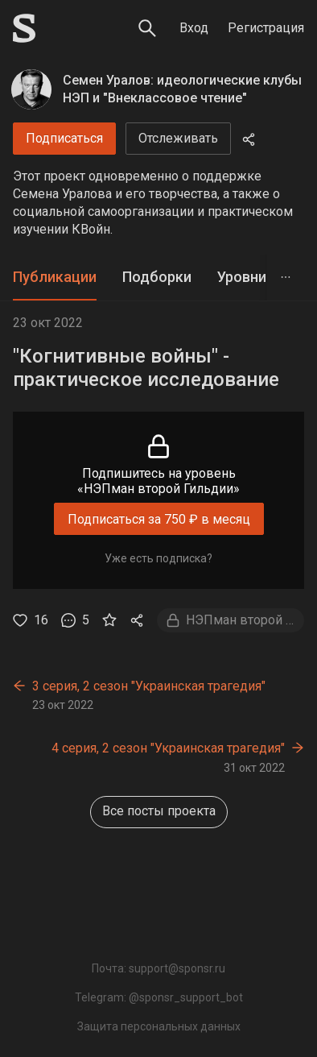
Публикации (55, 276)
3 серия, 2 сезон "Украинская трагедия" (149, 686)
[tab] (55, 277)
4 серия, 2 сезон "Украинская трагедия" (168, 748)
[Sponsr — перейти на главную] (24, 28)
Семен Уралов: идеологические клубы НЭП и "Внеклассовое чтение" (182, 89)
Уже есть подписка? (158, 558)
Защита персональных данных (159, 1026)
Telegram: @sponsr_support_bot (159, 997)
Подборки (156, 276)
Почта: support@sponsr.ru (158, 968)
